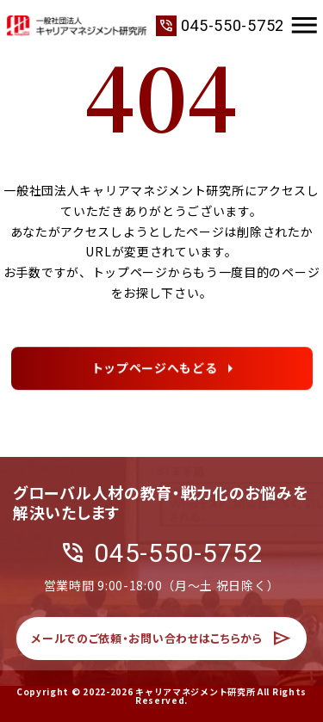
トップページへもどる (154, 370)
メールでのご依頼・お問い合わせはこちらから (161, 647)
